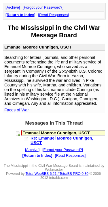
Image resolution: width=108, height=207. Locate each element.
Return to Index (20, 15)
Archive (13, 7)
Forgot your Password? (43, 7)
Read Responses (53, 15)
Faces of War (16, 110)
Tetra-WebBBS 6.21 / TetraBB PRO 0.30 (57, 174)
